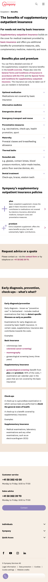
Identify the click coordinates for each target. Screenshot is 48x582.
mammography (13, 352)
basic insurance (8, 42)
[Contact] (5, 576)
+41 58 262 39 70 (21, 259)
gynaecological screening (17, 370)
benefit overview (14, 69)
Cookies (37, 567)
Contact (24, 507)
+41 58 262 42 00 (12, 479)
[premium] (45, 227)
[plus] (45, 209)
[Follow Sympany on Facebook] (3, 553)
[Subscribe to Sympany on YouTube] (11, 553)
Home (8, 4)
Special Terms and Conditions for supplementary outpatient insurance (23, 78)
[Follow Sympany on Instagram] (18, 553)
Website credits (23, 570)
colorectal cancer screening (18, 348)
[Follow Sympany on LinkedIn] (25, 553)
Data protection (25, 567)
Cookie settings (8, 570)
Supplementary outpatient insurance (19, 34)
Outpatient (4, 12)
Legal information (9, 567)
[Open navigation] (43, 4)
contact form (31, 256)
